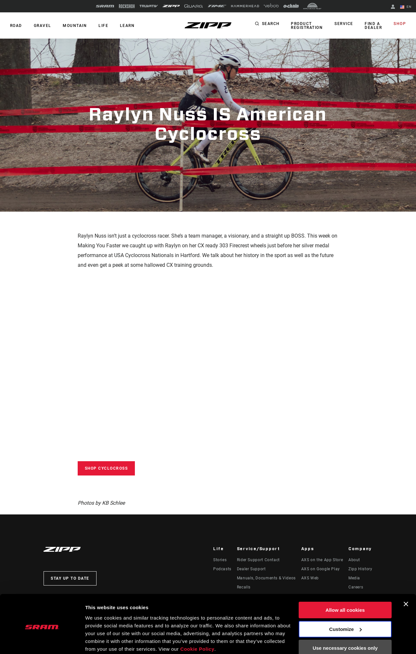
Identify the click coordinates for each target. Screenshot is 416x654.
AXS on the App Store (322, 560)
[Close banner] (406, 578)
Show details (100, 641)
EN (406, 7)
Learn (124, 25)
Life (101, 25)
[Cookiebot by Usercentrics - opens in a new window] (42, 641)
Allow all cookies (345, 584)
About (354, 560)
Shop (400, 24)
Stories (220, 560)
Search (273, 24)
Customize (345, 603)
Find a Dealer (374, 25)
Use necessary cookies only (345, 622)
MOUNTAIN (73, 25)
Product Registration (309, 25)
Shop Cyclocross (106, 468)
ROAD (16, 25)
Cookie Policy (197, 623)
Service (345, 24)
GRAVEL (41, 25)
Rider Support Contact (258, 560)
